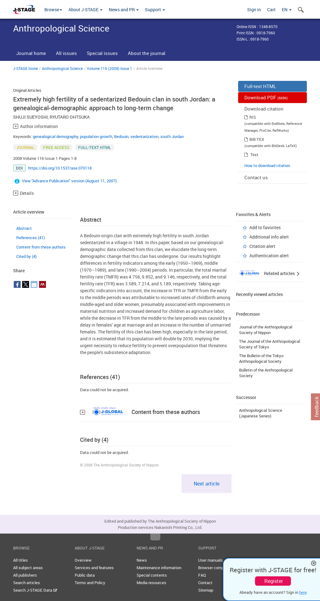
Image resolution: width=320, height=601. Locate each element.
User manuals (210, 560)
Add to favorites (265, 227)
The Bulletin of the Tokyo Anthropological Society (261, 358)
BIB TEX (256, 139)
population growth (96, 136)
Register (273, 581)
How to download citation (267, 165)
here (303, 592)
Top (155, 537)
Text (254, 154)
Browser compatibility (217, 567)
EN (287, 9)
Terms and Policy (90, 582)
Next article (206, 483)
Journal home (31, 53)
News (142, 560)
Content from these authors (41, 247)
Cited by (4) (26, 256)
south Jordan (172, 136)
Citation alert (262, 246)
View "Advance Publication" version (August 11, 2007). (70, 181)
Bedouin (121, 136)
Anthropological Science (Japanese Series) (260, 413)
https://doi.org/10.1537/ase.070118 (60, 168)
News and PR (124, 9)
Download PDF (266, 97)
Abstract (24, 228)
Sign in (254, 9)
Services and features (94, 567)
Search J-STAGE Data (35, 590)
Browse (53, 9)
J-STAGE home (25, 68)
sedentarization (144, 136)
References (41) (30, 237)
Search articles (26, 582)
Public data (85, 575)
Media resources (151, 582)
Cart (271, 9)
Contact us (256, 177)
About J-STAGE (85, 9)
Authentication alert (269, 256)
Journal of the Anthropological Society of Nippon (265, 329)
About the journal (146, 53)
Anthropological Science (62, 68)
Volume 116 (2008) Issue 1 (109, 68)
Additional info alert (269, 237)
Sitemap (205, 590)
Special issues (102, 53)
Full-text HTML (260, 86)
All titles (20, 560)
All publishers (25, 575)
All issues (66, 53)
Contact (205, 582)
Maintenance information (159, 567)
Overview (83, 560)
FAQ (202, 575)
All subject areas (28, 567)
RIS (252, 117)
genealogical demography (55, 136)
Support (155, 9)
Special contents (152, 575)
